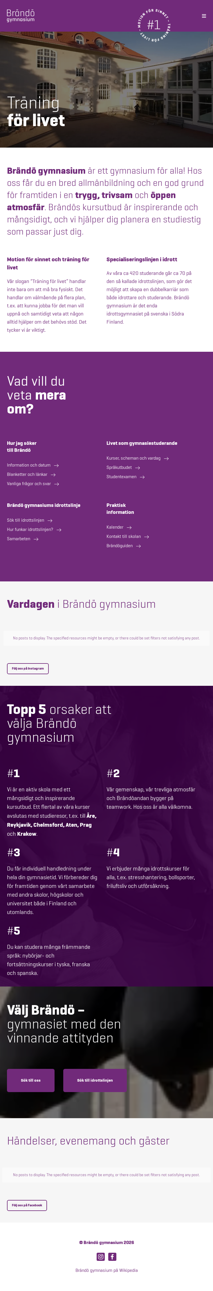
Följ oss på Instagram (28, 668)
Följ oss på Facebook (27, 1205)
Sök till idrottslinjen (95, 1080)
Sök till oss (31, 1080)
